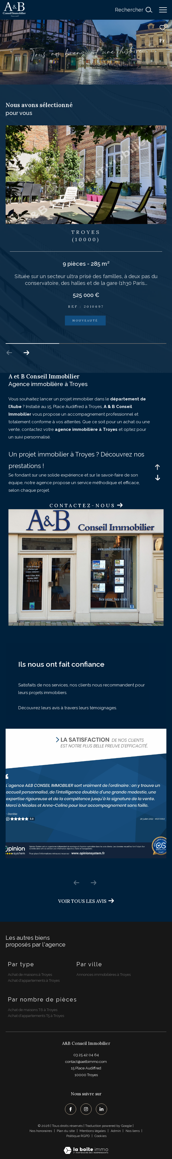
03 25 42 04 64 (86, 1055)
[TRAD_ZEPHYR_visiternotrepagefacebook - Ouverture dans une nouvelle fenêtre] (70, 1109)
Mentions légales (93, 1131)
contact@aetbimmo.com (86, 1062)
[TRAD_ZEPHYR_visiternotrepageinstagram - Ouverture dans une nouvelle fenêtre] (86, 1109)
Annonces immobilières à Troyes (103, 974)
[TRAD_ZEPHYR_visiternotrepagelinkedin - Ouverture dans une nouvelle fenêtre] (101, 1109)
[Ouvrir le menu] (163, 10)
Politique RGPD (78, 1136)
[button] (26, 353)
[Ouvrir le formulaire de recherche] (133, 10)
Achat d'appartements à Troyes (34, 980)
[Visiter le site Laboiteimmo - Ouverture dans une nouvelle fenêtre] (86, 1146)
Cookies (100, 1136)
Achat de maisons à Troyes (30, 974)
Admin (116, 1131)
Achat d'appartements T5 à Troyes (36, 1016)
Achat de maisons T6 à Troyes (32, 1010)
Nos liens (133, 1131)
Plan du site (66, 1131)
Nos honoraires (41, 1131)
